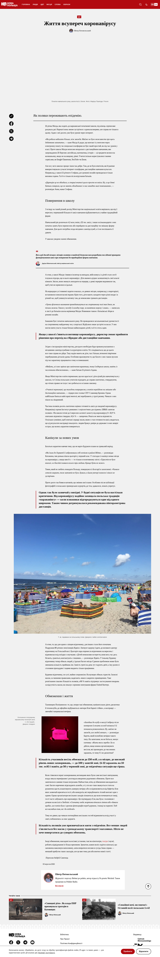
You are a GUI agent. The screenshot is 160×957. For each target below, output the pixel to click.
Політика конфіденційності (71, 943)
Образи (66, 4)
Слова (58, 4)
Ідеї (42, 4)
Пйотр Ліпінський (55, 915)
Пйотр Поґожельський (82, 31)
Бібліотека (64, 934)
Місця (49, 4)
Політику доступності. (46, 953)
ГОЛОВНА (26, 4)
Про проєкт (65, 939)
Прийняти (128, 951)
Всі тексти (59, 886)
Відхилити (143, 951)
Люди (35, 4)
